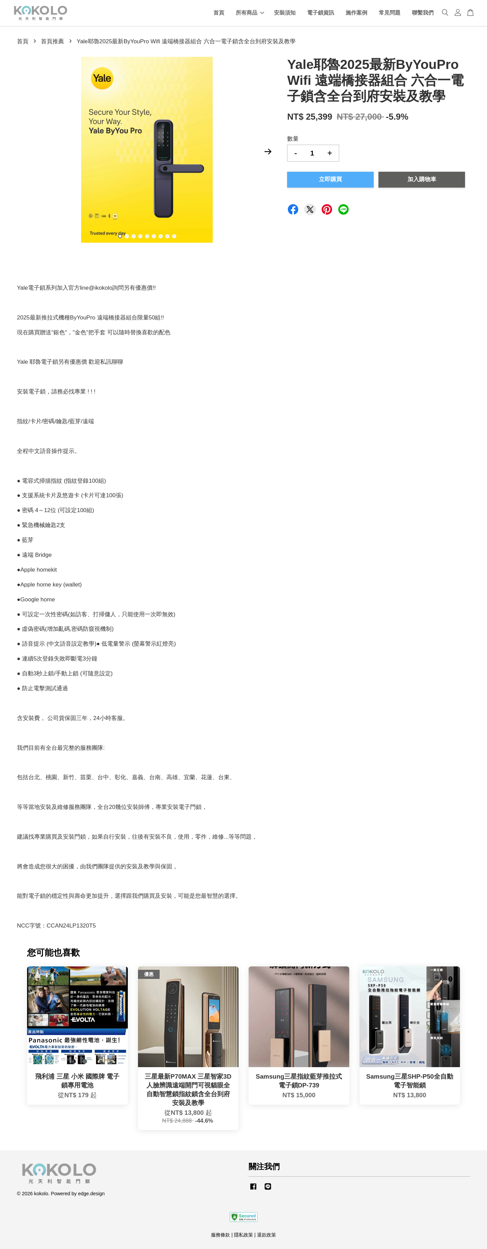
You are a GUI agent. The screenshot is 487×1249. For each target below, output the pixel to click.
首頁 (218, 13)
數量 (293, 139)
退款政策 (266, 1235)
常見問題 (389, 13)
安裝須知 (285, 13)
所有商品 (250, 13)
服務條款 (220, 1235)
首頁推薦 (52, 41)
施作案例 (356, 13)
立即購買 (330, 179)
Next (267, 151)
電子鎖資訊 (320, 13)
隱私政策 (243, 1235)
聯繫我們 (423, 13)
